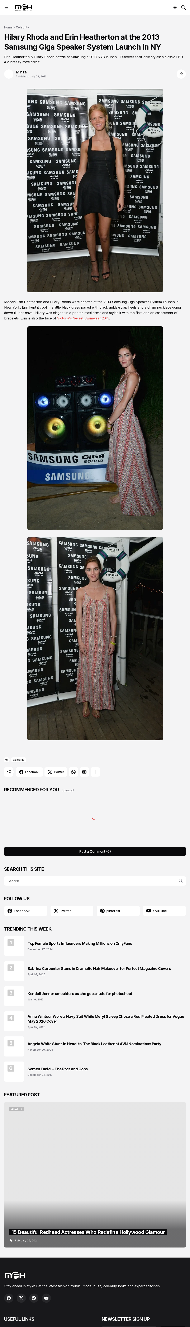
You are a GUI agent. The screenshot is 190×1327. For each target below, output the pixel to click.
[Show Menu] (6, 7)
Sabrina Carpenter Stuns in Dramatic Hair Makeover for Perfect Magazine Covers (99, 968)
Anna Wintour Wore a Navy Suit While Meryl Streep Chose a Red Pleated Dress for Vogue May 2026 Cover (106, 1018)
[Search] (183, 7)
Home (8, 27)
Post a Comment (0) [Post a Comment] (95, 851)
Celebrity (22, 27)
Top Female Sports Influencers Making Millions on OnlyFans (80, 943)
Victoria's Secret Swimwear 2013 (83, 318)
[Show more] (95, 772)
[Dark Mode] (175, 7)
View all (68, 790)
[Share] (181, 74)
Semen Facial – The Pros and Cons (58, 1069)
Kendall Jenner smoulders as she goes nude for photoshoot (80, 993)
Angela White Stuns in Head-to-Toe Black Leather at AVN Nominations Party (94, 1044)
